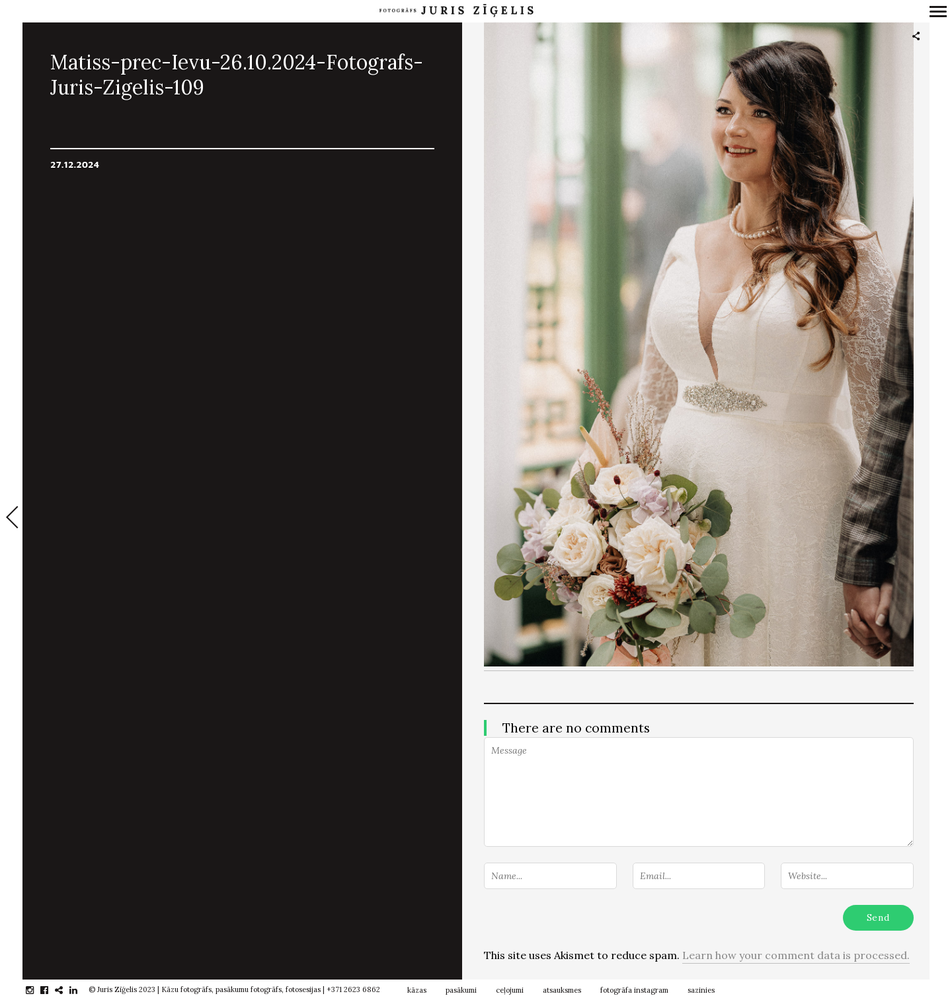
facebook (51, 990)
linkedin (80, 990)
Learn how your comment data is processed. (796, 955)
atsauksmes (562, 990)
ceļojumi (510, 990)
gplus (65, 990)
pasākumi (461, 990)
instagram (36, 990)
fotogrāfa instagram (634, 990)
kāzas (416, 990)
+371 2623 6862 (353, 989)
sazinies (701, 990)
